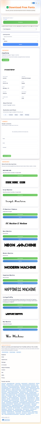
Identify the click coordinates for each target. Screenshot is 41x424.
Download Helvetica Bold (26, 411)
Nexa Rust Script (9, 407)
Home (3, 357)
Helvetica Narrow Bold (11, 412)
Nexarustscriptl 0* (24, 383)
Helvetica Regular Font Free (10, 394)
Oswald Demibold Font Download (17, 405)
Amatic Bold (15, 396)
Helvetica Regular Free (31, 397)
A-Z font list (4, 364)
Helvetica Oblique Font (22, 396)
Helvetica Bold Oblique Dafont (7, 410)
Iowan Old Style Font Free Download (12, 402)
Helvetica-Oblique (23, 397)
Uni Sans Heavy (22, 414)
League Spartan (34, 403)
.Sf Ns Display (4, 412)
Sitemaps (4, 362)
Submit (20, 44)
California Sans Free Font (29, 399)
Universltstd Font (4, 393)
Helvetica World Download (12, 393)
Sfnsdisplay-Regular (15, 401)
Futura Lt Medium (35, 411)
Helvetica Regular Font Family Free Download (27, 402)
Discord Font (4, 383)
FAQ (2, 372)
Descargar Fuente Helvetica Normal (33, 394)
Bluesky (16, 114)
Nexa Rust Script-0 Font (24, 392)
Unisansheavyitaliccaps (15, 398)
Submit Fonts (4, 359)
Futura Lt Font (28, 414)
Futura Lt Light (18, 412)
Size (4, 39)
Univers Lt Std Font (27, 405)
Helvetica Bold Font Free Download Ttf (28, 384)
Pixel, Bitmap (20, 283)
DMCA (3, 375)
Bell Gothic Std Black (16, 407)
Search (20, 22)
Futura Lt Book (17, 383)
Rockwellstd (4, 411)
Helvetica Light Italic (17, 403)
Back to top (6, 420)
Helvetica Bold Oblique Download (31, 393)
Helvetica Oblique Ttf (10, 384)
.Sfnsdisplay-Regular (32, 392)
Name (4, 138)
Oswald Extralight (18, 411)
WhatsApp (27, 114)
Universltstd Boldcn (31, 412)
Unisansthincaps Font (10, 411)
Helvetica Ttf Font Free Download (13, 385)
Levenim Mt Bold (21, 393)
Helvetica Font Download (26, 403)
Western (20, 239)
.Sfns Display (9, 396)
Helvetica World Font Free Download (27, 407)
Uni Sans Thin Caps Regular (27, 389)
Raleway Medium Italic (11, 383)
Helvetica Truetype (18, 384)
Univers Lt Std (4, 396)
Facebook (11, 114)
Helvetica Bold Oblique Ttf (6, 405)
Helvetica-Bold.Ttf (32, 383)
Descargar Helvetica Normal (21, 394)
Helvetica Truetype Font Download (13, 392)
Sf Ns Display (34, 405)
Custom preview (6, 34)
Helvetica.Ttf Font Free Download (29, 406)
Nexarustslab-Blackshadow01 (31, 387)
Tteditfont (8, 398)
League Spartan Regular (29, 410)
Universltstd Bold (5, 406)
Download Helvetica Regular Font (19, 410)
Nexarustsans (22, 399)
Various (20, 217)
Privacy (3, 377)
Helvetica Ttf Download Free (16, 389)
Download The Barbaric (25, 388)
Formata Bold (23, 387)
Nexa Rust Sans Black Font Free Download (11, 414)
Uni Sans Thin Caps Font (16, 388)
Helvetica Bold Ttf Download (14, 399)
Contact (3, 369)
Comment (4, 147)
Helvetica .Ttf (8, 389)
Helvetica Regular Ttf (7, 401)
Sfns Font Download (23, 401)
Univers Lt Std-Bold (30, 396)
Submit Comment (6, 155)
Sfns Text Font (24, 412)
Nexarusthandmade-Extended (14, 387)
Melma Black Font (23, 398)
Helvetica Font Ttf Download (25, 385)
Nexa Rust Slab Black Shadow (14, 397)
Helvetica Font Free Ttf (31, 398)
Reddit (21, 114)
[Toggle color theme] (35, 3)
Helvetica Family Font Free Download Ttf (15, 406)
